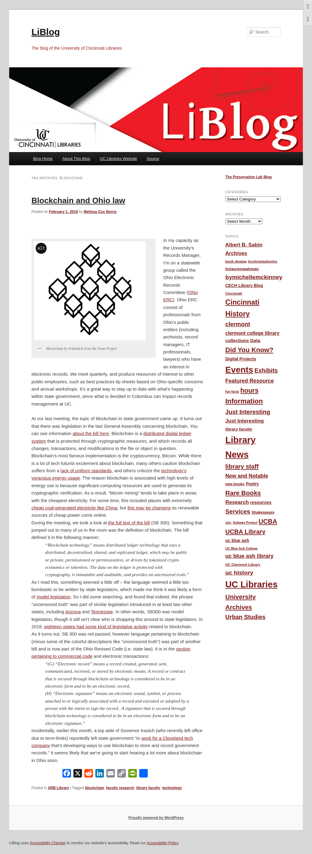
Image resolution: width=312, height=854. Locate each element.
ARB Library (58, 788)
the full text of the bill (129, 522)
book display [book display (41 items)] (236, 261)
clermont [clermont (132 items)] (237, 324)
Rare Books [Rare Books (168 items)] (243, 492)
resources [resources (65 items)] (260, 502)
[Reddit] (88, 774)
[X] (77, 774)
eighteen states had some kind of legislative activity (96, 626)
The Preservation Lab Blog (248, 177)
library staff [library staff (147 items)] (242, 466)
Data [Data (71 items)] (255, 340)
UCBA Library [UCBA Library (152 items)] (245, 531)
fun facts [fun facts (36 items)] (232, 391)
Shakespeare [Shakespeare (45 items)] (263, 512)
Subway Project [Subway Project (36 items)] (245, 522)
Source (153, 158)
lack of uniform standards (86, 470)
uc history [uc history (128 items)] (239, 572)
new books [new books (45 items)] (235, 484)
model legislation (54, 596)
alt (41, 248)
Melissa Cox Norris (100, 212)
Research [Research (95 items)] (237, 502)
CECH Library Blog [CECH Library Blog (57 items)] (244, 285)
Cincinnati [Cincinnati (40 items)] (233, 293)
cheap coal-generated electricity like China (74, 507)
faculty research (120, 788)
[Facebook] (66, 774)
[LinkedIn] (99, 774)
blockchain (94, 788)
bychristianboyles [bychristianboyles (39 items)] (262, 261)
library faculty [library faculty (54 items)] (238, 429)
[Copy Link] (121, 774)
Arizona (73, 611)
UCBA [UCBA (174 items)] (268, 521)
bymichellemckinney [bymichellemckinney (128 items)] (253, 277)
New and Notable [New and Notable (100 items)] (246, 476)
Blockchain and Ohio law (78, 200)
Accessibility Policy (162, 843)
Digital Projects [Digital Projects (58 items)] (240, 358)
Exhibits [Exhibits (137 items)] (266, 370)
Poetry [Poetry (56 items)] (252, 484)
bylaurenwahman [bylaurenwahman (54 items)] (242, 269)
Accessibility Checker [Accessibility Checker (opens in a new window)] (48, 843)
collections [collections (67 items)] (237, 340)
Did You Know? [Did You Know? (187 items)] (249, 350)
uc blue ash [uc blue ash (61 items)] (237, 540)
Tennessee (102, 611)
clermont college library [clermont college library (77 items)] (252, 333)
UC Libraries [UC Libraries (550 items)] (251, 584)
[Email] (110, 774)
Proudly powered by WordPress (155, 818)
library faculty (148, 788)
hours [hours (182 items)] (249, 390)
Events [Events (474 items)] (239, 369)
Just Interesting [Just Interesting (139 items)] (247, 412)
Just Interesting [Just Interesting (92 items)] (244, 421)
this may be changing (149, 507)
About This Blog (76, 158)
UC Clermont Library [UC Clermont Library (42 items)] (243, 564)
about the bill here (91, 433)
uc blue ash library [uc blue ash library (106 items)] (249, 556)
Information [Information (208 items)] (244, 401)
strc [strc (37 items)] (228, 522)
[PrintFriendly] (132, 774)
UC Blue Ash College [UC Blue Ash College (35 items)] (241, 548)
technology (172, 788)
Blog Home (42, 158)
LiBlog (45, 32)
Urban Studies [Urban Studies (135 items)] (245, 617)
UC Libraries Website (118, 158)
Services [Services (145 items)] (237, 511)
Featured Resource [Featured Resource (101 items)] (249, 381)
